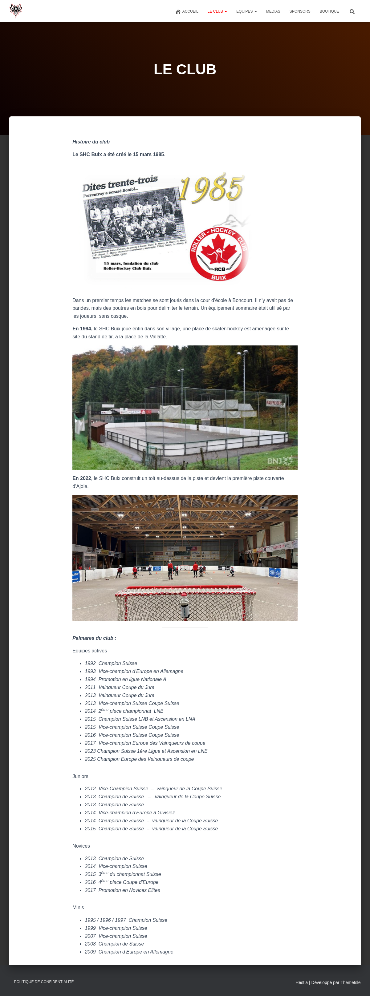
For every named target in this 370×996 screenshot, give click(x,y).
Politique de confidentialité (44, 982)
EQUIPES (246, 11)
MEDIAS (273, 11)
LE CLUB (217, 11)
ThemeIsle (350, 982)
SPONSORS (300, 11)
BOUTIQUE (329, 11)
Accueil (186, 12)
